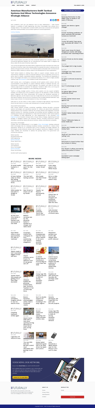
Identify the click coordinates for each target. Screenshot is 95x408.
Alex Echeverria (23, 79)
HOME (13, 5)
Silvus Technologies (43, 124)
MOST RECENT (20, 5)
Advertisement (46, 394)
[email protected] (15, 139)
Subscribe (72, 396)
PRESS (27, 5)
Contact (44, 396)
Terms (43, 390)
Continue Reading (15, 32)
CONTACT (33, 5)
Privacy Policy (45, 392)
